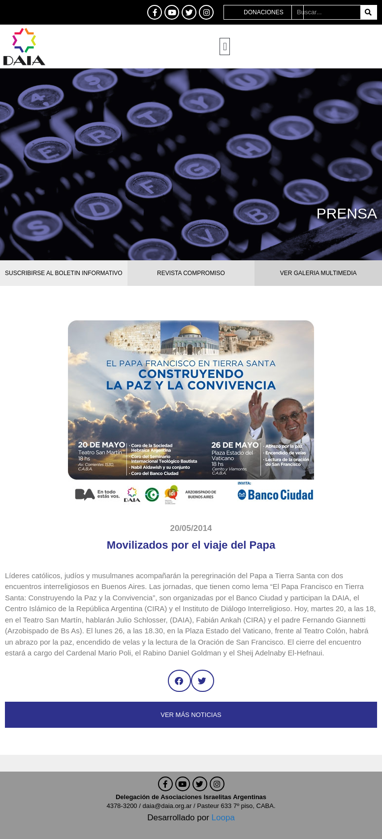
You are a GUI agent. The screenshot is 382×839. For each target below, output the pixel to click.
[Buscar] (368, 12)
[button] (225, 46)
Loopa (223, 817)
